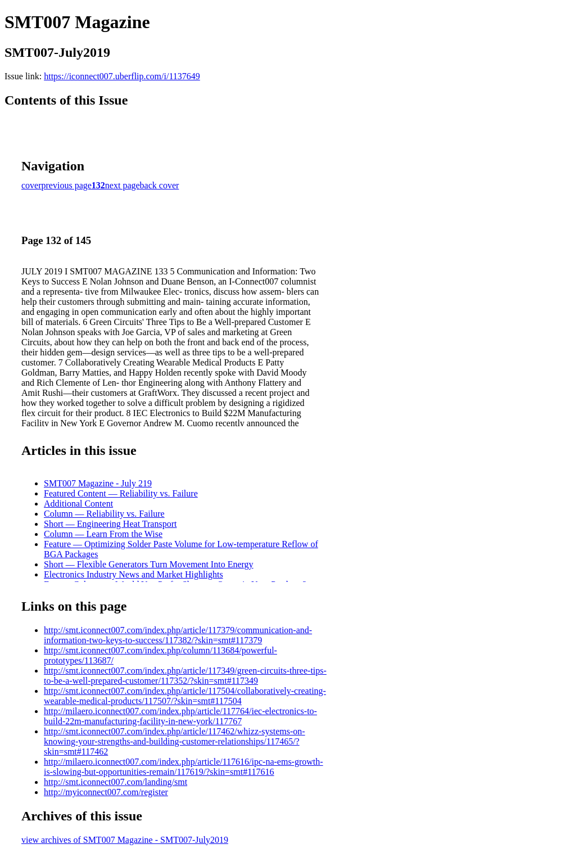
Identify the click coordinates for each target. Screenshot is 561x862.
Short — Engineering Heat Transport (110, 524)
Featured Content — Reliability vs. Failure (121, 493)
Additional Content (78, 503)
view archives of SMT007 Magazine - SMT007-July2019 (124, 840)
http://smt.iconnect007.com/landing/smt (115, 782)
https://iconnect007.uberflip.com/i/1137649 (122, 76)
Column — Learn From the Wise (103, 534)
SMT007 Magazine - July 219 (98, 483)
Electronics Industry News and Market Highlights (133, 574)
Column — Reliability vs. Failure (104, 513)
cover (31, 185)
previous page (67, 185)
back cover (159, 185)
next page (122, 185)
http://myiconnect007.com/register (106, 792)
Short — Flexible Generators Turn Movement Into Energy (149, 564)
